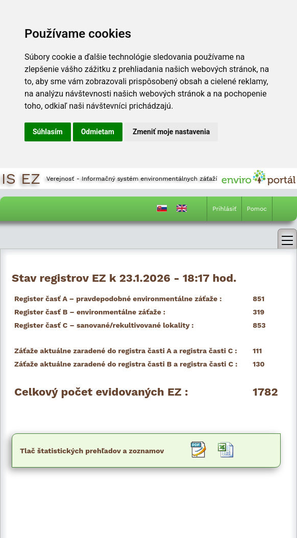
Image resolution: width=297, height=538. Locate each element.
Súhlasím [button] (48, 132)
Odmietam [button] (97, 132)
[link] (287, 239)
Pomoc (257, 208)
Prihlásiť (224, 208)
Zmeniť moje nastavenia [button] (171, 132)
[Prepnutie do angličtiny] (182, 210)
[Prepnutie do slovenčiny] (162, 210)
